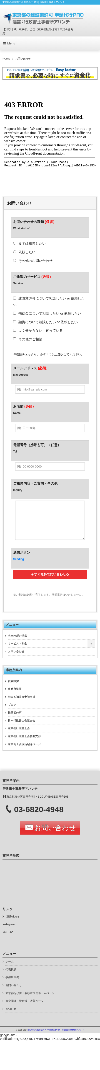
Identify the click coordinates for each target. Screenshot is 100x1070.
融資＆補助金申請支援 (21, 703)
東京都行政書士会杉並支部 (24, 743)
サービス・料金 (17, 650)
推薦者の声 (15, 719)
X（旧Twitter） (11, 923)
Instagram (8, 931)
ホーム (9, 968)
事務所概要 (15, 695)
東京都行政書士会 (19, 735)
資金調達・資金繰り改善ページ (24, 1007)
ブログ (12, 711)
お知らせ (10, 1015)
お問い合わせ (16, 658)
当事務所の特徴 (17, 642)
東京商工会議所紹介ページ (24, 751)
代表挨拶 (13, 688)
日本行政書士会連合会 (21, 727)
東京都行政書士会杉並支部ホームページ (30, 1000)
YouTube (7, 939)
